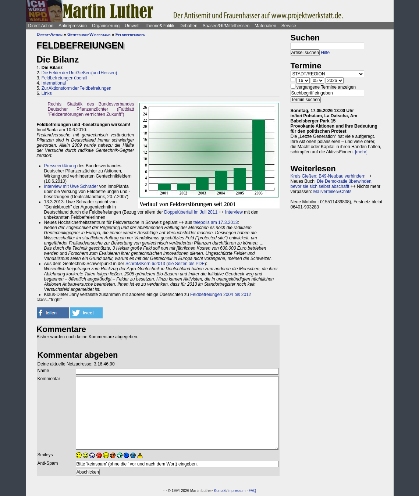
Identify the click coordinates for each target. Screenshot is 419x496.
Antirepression (72, 25)
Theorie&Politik (159, 25)
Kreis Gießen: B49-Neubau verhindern (328, 176)
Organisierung (106, 25)
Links (47, 93)
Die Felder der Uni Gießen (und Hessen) (79, 72)
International (54, 83)
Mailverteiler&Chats (332, 191)
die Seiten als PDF (186, 263)
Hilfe (325, 52)
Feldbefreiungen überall (64, 78)
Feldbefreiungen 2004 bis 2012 (220, 294)
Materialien (265, 25)
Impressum (236, 491)
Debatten (189, 25)
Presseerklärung (60, 165)
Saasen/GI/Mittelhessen (226, 25)
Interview (234, 212)
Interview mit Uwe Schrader (71, 186)
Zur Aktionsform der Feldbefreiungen (76, 88)
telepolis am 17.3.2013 (215, 222)
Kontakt (220, 491)
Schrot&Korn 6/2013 (145, 263)
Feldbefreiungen (131, 34)
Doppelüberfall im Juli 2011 (190, 212)
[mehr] (361, 151)
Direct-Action (41, 25)
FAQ (252, 491)
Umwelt (132, 25)
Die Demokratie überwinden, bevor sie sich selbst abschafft (332, 184)
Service (288, 25)
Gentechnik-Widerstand (88, 34)
